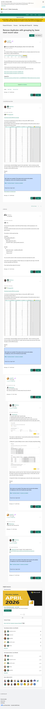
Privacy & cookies (4, 699)
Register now (39, 20)
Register (27, 14)
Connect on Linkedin (19, 183)
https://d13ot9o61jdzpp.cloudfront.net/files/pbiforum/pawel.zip (21, 551)
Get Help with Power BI (25, 25)
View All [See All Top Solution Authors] (6, 648)
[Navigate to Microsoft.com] (4, 9)
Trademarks (3, 702)
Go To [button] (39, 14)
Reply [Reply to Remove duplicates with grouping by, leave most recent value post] (38, 95)
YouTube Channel (10, 183)
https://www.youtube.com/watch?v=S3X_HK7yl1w (13, 73)
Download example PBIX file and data (11, 117)
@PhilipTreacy (11, 387)
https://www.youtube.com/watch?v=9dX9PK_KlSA (13, 71)
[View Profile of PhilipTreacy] (11, 106)
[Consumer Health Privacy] (15, 705)
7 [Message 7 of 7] (7, 268)
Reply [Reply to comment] (38, 198)
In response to (13, 408)
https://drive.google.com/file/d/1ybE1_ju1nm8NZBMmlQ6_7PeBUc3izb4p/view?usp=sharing (22, 77)
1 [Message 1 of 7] (7, 92)
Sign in (32, 14)
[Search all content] (30, 17)
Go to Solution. (24, 84)
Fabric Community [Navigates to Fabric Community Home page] (13, 9)
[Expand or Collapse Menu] (1, 12)
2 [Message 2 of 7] (7, 195)
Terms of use (3, 700)
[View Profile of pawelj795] (9, 41)
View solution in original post (9, 191)
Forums (16, 25)
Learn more (3, 5)
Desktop (36, 25)
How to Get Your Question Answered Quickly (13, 623)
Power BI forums (7, 25)
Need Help (9, 89)
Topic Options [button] (38, 35)
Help (35, 14)
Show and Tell (15, 89)
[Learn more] (8, 610)
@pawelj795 (10, 114)
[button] (31, 35)
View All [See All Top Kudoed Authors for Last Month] (6, 673)
